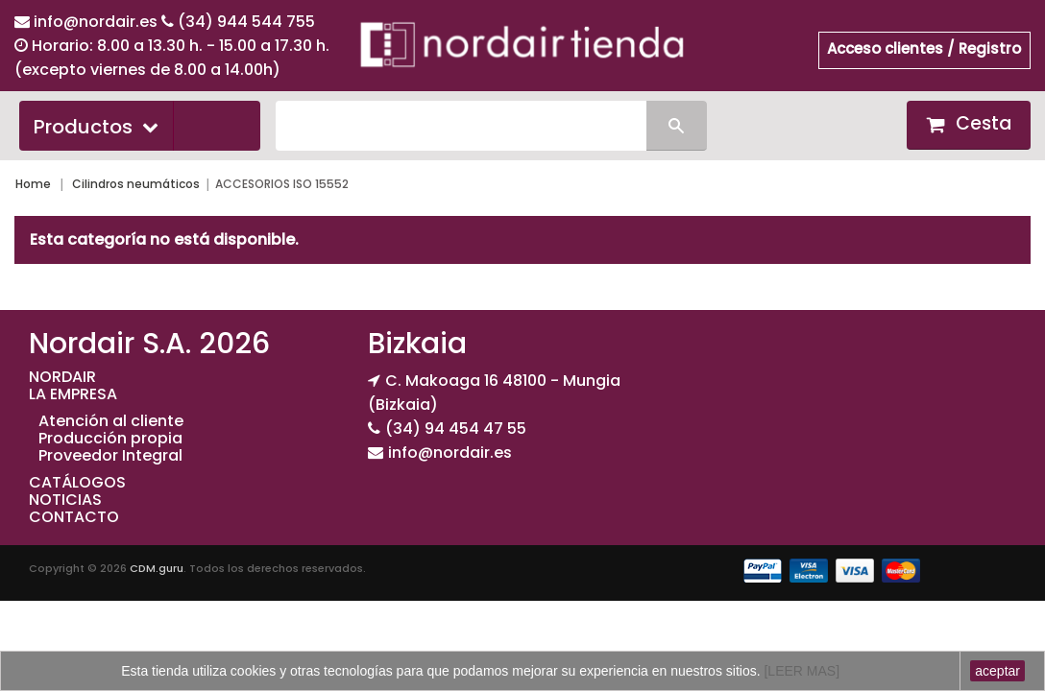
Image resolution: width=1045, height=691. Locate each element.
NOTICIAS (65, 499)
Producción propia (110, 438)
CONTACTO (74, 517)
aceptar (997, 671)
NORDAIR (62, 377)
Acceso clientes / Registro (924, 48)
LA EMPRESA (73, 394)
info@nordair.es (97, 22)
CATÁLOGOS (77, 482)
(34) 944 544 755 (246, 22)
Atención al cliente (110, 421)
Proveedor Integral (110, 455)
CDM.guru (156, 568)
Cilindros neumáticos (136, 184)
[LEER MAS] (800, 671)
